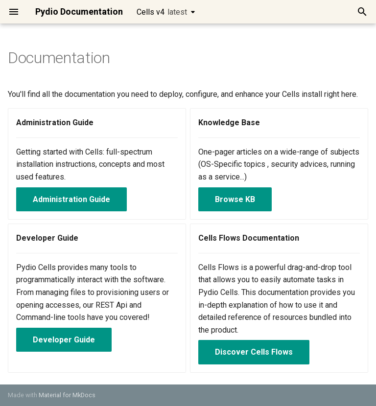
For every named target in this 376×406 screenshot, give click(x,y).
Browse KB (235, 199)
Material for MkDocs (67, 395)
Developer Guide (64, 339)
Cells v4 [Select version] (162, 12)
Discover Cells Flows (254, 352)
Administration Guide (71, 199)
